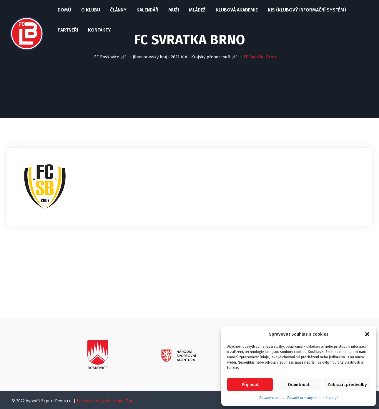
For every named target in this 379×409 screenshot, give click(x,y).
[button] (367, 334)
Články (117, 10)
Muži (173, 10)
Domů (64, 10)
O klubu (90, 10)
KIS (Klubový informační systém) (306, 10)
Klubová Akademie (236, 10)
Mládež (196, 10)
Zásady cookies (271, 398)
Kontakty (98, 30)
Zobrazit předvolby (347, 384)
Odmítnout (299, 384)
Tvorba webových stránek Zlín (105, 400)
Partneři (67, 30)
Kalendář (147, 10)
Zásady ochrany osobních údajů (312, 398)
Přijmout (250, 384)
